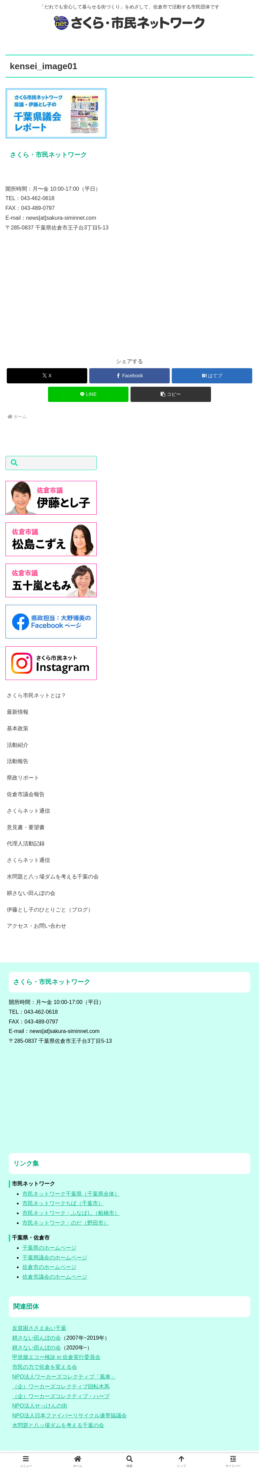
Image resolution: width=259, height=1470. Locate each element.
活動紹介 (17, 745)
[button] (171, 394)
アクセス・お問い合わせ (36, 926)
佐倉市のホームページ (49, 1267)
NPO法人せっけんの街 (39, 1406)
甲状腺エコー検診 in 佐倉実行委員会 (56, 1357)
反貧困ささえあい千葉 (39, 1328)
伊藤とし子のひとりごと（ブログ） (50, 910)
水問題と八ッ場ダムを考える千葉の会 (53, 876)
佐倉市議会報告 (26, 794)
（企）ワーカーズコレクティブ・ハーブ (61, 1396)
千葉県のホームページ (49, 1248)
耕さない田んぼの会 (31, 893)
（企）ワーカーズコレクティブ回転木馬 (61, 1386)
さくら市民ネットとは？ (36, 695)
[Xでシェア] (47, 375)
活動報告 (17, 761)
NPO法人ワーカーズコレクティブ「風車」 (64, 1377)
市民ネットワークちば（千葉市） (62, 1203)
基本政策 (17, 728)
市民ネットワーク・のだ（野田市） (65, 1223)
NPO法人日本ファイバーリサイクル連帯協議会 (69, 1415)
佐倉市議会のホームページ (54, 1277)
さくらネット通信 (28, 811)
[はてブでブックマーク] (212, 375)
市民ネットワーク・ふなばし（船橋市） (71, 1213)
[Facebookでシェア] (129, 375)
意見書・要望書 (26, 827)
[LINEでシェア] (88, 394)
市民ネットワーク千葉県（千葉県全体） (71, 1194)
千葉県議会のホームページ (54, 1257)
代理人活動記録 (26, 843)
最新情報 (17, 712)
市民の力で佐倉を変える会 (44, 1367)
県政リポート (23, 778)
